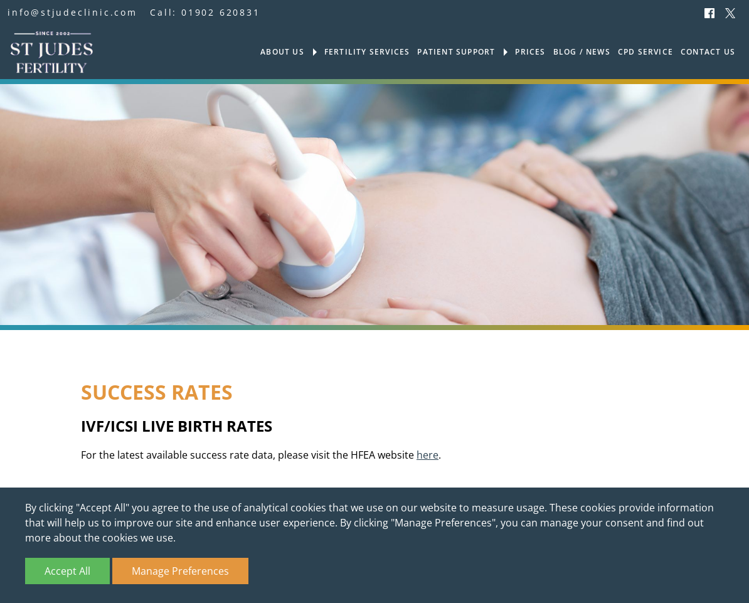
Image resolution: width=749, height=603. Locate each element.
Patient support (456, 52)
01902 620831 (220, 12)
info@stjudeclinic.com (72, 12)
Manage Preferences (180, 571)
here (427, 455)
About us (282, 52)
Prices (530, 52)
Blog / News (581, 52)
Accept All (67, 571)
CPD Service (645, 52)
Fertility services (367, 52)
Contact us (708, 52)
